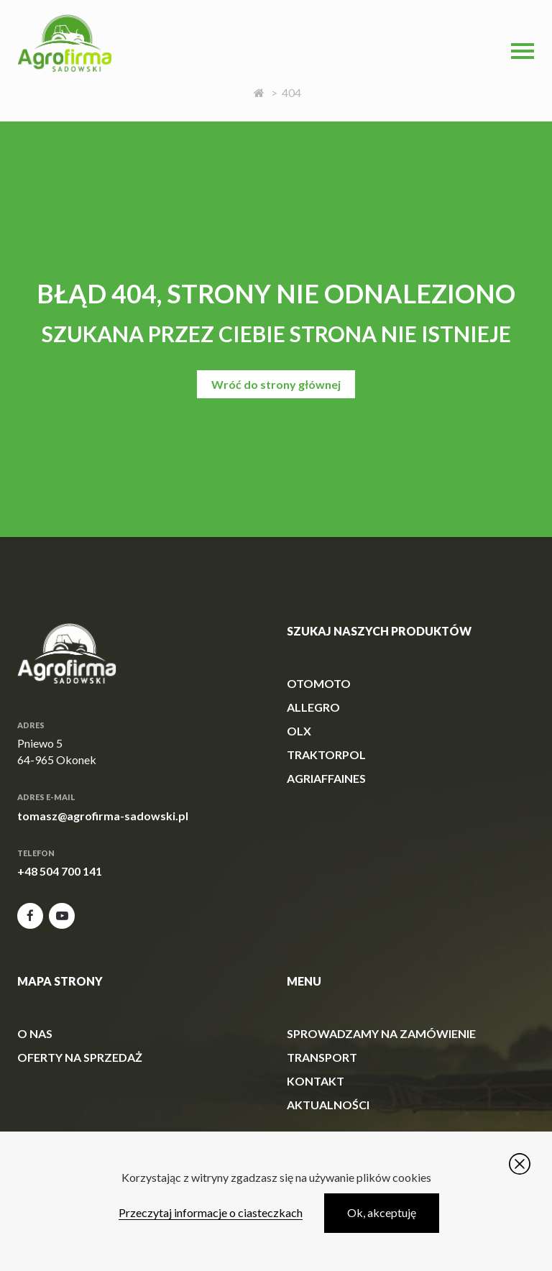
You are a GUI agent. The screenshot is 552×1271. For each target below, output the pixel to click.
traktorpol (326, 754)
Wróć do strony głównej (276, 384)
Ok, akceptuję (381, 1212)
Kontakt (315, 1081)
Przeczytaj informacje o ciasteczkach (211, 1212)
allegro (313, 707)
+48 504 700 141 (59, 871)
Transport (322, 1057)
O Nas (34, 1033)
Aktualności (328, 1104)
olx (299, 731)
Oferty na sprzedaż (79, 1057)
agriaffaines (326, 778)
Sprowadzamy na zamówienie (381, 1033)
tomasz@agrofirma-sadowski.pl (102, 815)
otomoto (319, 683)
